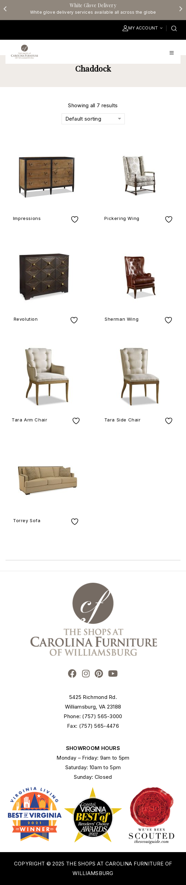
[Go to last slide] (5, 8)
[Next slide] (180, 8)
